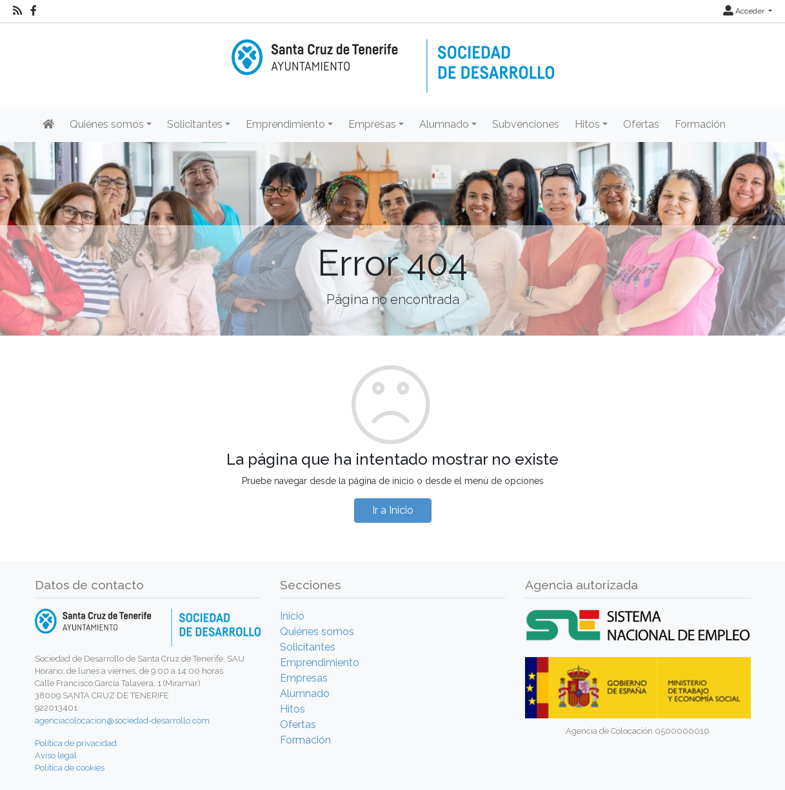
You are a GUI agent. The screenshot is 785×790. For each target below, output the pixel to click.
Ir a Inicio (392, 510)
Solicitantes (307, 647)
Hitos (292, 709)
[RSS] (17, 10)
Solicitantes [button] (195, 124)
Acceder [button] (744, 10)
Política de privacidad (76, 743)
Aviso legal (56, 755)
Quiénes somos (317, 631)
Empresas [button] (372, 124)
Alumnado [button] (444, 124)
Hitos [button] (587, 124)
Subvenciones (525, 124)
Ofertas (641, 124)
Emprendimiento (319, 662)
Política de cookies (69, 768)
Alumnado (305, 693)
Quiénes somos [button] (107, 124)
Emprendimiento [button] (285, 124)
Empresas (304, 678)
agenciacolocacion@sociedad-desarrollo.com (122, 720)
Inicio (292, 616)
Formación (700, 124)
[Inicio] (393, 57)
